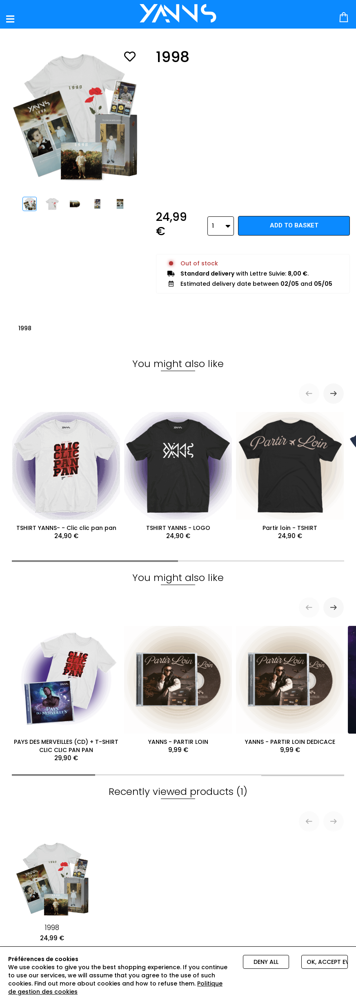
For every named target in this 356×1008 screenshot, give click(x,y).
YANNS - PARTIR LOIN (178, 687)
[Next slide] (333, 390)
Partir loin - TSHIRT (290, 473)
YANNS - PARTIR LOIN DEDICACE (290, 687)
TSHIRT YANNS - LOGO (178, 473)
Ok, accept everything (327, 962)
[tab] (95, 557)
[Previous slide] (309, 390)
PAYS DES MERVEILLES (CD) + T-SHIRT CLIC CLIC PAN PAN (66, 691)
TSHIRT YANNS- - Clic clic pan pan (66, 473)
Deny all (266, 962)
